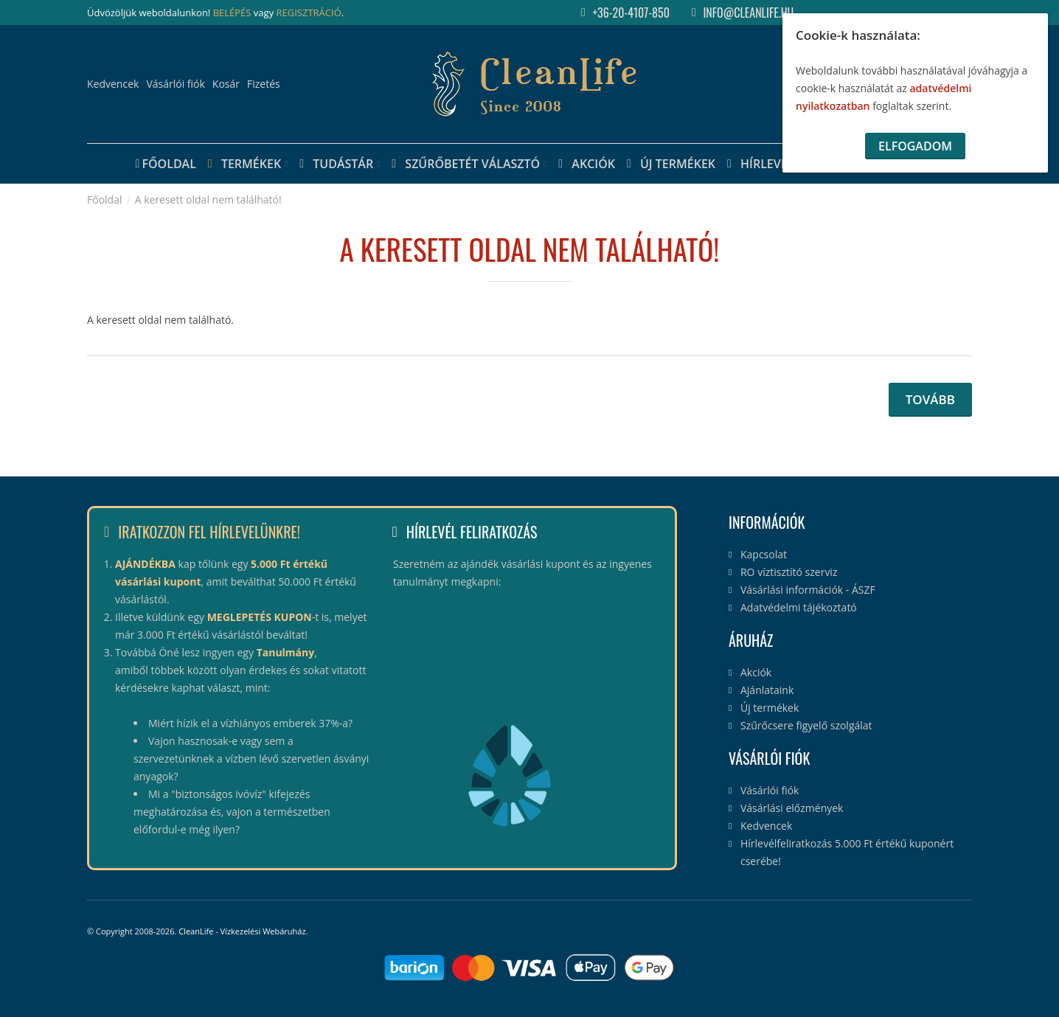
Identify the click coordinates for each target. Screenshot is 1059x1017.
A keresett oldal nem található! (208, 199)
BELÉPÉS (232, 12)
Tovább (930, 399)
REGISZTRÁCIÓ (309, 12)
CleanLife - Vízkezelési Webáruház (241, 931)
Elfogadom (915, 146)
